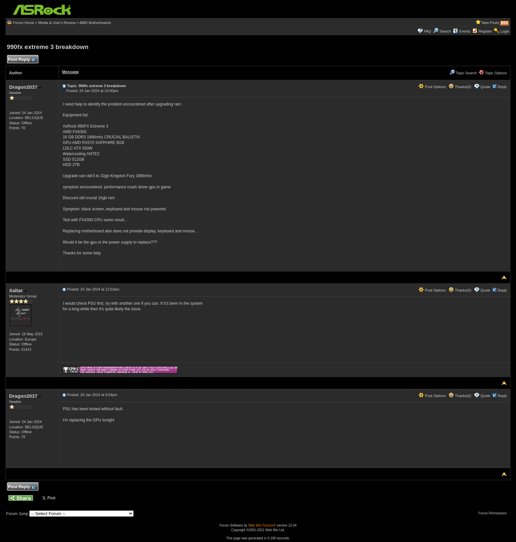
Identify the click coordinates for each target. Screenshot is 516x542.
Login (504, 31)
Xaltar (18, 290)
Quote (485, 87)
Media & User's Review (56, 23)
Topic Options (493, 73)
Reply (502, 87)
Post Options (432, 87)
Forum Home (23, 23)
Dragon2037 (25, 87)
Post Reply (22, 59)
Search (445, 31)
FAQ (427, 31)
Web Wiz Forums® (262, 525)
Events (461, 31)
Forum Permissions (494, 513)
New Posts (490, 23)
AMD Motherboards (95, 23)
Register (485, 31)
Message (70, 72)
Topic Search (463, 73)
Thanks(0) (460, 87)
